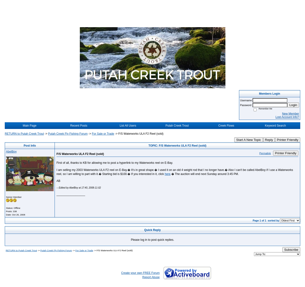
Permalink (265, 153)
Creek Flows (226, 125)
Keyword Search (275, 125)
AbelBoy (11, 151)
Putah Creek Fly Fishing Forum (68, 133)
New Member (290, 113)
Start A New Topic (248, 140)
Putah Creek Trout (176, 125)
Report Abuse (151, 277)
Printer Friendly (287, 140)
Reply (269, 140)
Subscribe (291, 249)
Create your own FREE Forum (140, 273)
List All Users (128, 125)
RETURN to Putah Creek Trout (24, 133)
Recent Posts (78, 125)
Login (293, 105)
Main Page (29, 125)
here (167, 174)
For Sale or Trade (103, 133)
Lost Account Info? (287, 117)
